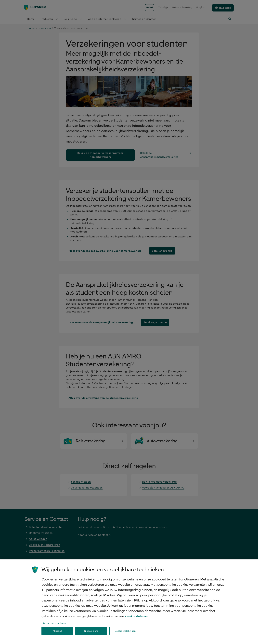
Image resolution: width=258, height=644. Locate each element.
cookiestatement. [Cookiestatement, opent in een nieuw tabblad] (138, 616)
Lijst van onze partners (53, 623)
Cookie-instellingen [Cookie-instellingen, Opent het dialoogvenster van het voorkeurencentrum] (125, 631)
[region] (129, 601)
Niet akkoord (91, 631)
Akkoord (57, 631)
